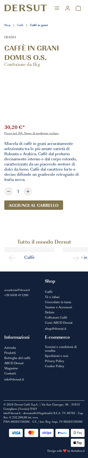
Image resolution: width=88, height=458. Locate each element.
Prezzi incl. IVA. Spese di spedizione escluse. (31, 133)
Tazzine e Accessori (58, 307)
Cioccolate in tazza (58, 302)
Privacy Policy (54, 361)
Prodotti (10, 353)
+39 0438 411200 (16, 295)
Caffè (49, 292)
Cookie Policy (54, 366)
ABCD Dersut (14, 363)
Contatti (10, 373)
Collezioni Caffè (56, 317)
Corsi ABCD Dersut (59, 323)
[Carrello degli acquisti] (78, 8)
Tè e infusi (52, 297)
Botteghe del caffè (17, 358)
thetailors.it (78, 451)
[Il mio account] (67, 8)
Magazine (11, 368)
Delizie (50, 312)
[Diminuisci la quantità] (8, 191)
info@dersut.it (14, 379)
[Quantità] (18, 191)
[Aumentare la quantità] (28, 191)
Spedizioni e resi (56, 356)
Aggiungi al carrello (34, 205)
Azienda (10, 348)
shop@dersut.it (55, 329)
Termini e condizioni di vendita (61, 348)
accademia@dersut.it (17, 290)
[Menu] (57, 8)
